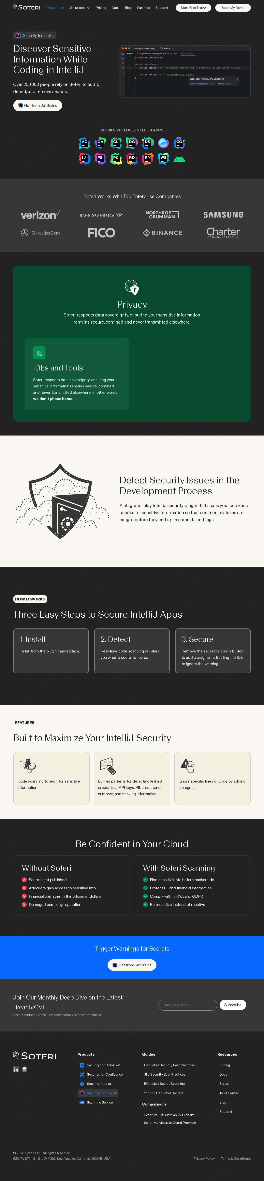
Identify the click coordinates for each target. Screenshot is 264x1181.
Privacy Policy (204, 1158)
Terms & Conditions (236, 1158)
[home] (26, 6)
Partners (143, 8)
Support (161, 8)
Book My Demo (233, 8)
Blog (128, 8)
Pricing (101, 8)
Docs (115, 8)
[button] (55, 8)
